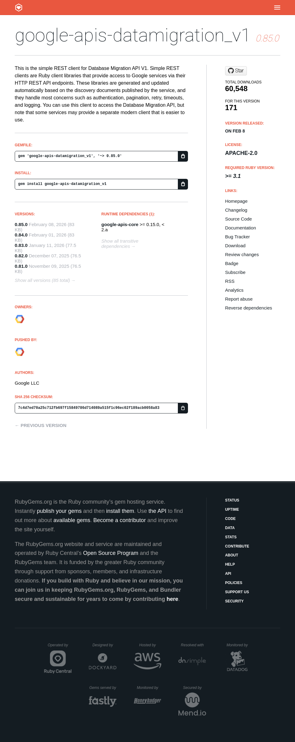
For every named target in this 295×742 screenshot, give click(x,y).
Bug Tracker (237, 236)
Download (235, 245)
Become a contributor (119, 520)
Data (230, 528)
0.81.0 (21, 266)
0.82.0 (21, 255)
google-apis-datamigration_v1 (133, 35)
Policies (233, 583)
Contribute (237, 546)
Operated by (60, 647)
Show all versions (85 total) (42, 280)
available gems (71, 520)
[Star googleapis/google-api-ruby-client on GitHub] (236, 70)
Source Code (238, 218)
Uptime (232, 509)
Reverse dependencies (248, 307)
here (172, 599)
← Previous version (40, 425)
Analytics (234, 290)
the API (157, 511)
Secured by (194, 688)
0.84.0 (21, 234)
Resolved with (193, 645)
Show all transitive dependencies (119, 243)
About (231, 555)
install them (120, 511)
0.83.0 (21, 245)
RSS (230, 281)
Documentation (240, 227)
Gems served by (103, 688)
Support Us (237, 592)
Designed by (104, 645)
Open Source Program (110, 553)
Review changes (242, 254)
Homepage (236, 201)
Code (230, 519)
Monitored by (239, 645)
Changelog (236, 210)
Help (230, 564)
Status (232, 500)
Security (234, 601)
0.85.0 (21, 224)
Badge (231, 263)
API (228, 573)
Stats (231, 537)
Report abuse (239, 299)
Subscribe (235, 272)
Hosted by (150, 645)
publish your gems (59, 511)
